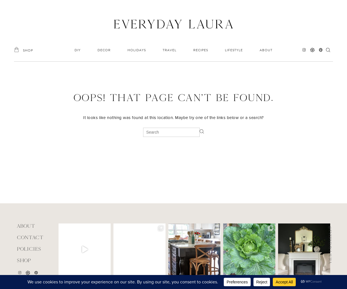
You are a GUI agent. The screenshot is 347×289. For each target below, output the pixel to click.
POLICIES (29, 249)
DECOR (104, 50)
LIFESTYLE (234, 50)
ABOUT (266, 50)
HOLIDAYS (136, 50)
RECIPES (200, 50)
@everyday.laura (330, 245)
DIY (77, 50)
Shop (24, 260)
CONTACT (30, 237)
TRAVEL (169, 50)
